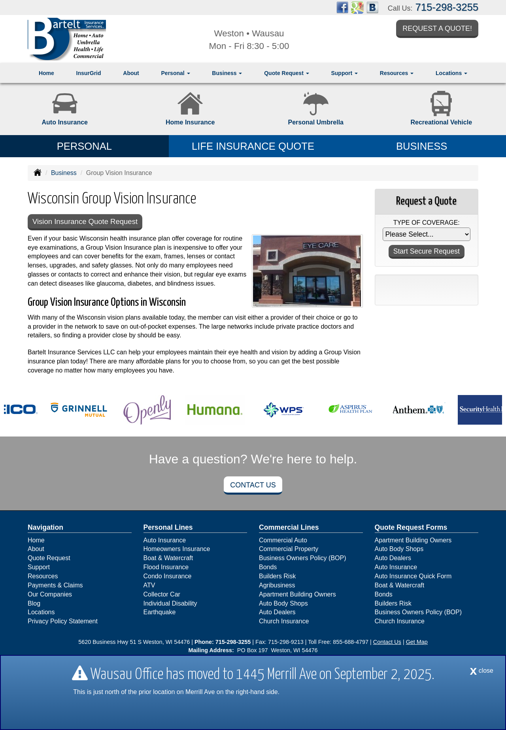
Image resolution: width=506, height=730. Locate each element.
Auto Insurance (164, 540)
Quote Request (49, 558)
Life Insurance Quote (253, 146)
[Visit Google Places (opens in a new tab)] (357, 7)
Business (64, 172)
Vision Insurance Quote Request (87, 222)
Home (46, 73)
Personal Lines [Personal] (168, 528)
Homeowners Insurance (176, 549)
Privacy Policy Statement (63, 621)
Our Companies (50, 594)
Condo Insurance (167, 576)
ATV (149, 585)
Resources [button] (396, 73)
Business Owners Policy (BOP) (302, 558)
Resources (43, 576)
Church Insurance (284, 621)
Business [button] (227, 73)
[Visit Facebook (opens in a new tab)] (342, 7)
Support (39, 567)
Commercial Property (288, 549)
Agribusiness (277, 585)
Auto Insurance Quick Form (413, 576)
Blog (34, 603)
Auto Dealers (277, 612)
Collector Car (161, 594)
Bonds (268, 567)
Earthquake (159, 612)
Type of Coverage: (426, 222)
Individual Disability (170, 603)
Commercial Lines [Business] (289, 528)
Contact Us (253, 485)
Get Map (417, 642)
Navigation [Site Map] (45, 528)
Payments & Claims (55, 585)
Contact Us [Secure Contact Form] (387, 642)
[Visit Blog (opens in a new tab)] (372, 7)
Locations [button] (451, 73)
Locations (41, 612)
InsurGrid (88, 73)
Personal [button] (175, 73)
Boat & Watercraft (168, 558)
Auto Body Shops (283, 603)
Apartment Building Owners (297, 594)
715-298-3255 (446, 7)
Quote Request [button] (286, 73)
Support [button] (344, 73)
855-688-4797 (350, 642)
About (131, 73)
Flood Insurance (166, 567)
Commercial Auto (283, 540)
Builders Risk (277, 576)
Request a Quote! (437, 29)
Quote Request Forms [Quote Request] (411, 528)
